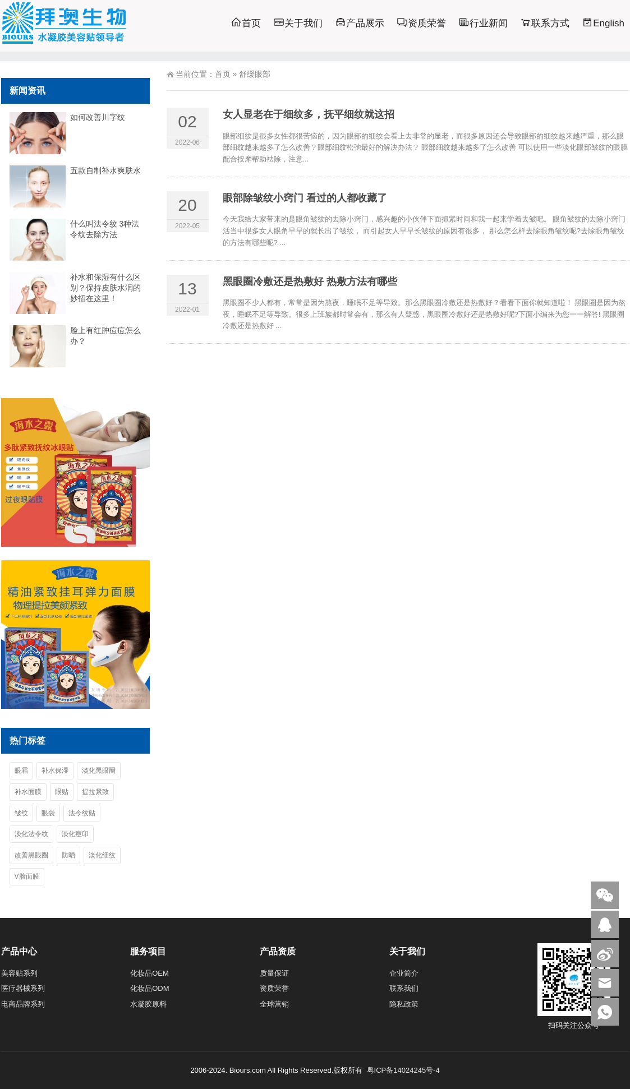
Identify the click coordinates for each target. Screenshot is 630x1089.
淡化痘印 (75, 834)
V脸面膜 (27, 876)
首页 (223, 74)
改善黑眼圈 (31, 855)
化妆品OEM (149, 973)
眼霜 (21, 770)
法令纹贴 (81, 813)
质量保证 (274, 973)
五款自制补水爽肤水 (105, 170)
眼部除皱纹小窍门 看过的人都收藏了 (305, 198)
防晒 (68, 855)
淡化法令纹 (31, 834)
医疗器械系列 (23, 988)
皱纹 (21, 813)
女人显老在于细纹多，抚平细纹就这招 (308, 114)
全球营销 (274, 1004)
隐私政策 (404, 1004)
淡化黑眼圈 (99, 770)
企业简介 (404, 973)
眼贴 (61, 792)
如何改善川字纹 (97, 117)
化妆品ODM (149, 988)
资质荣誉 (274, 988)
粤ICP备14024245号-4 (403, 1070)
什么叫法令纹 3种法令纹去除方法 (105, 229)
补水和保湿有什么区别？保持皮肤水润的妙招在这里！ (105, 288)
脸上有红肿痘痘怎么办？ (105, 335)
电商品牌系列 (23, 1004)
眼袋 (48, 813)
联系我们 (404, 988)
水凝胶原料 (148, 1004)
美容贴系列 (19, 973)
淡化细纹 (102, 855)
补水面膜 (28, 792)
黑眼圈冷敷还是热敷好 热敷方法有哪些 (310, 281)
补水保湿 (55, 770)
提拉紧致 (95, 792)
